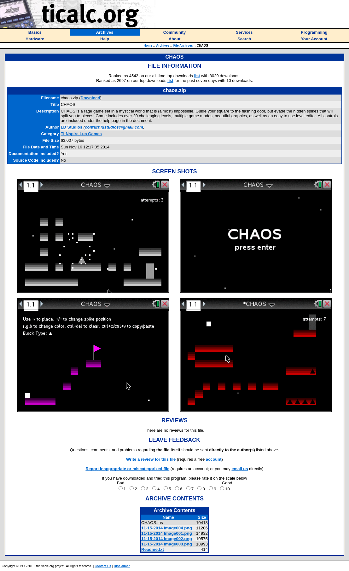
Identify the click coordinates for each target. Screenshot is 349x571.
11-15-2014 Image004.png (166, 528)
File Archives (183, 45)
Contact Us (103, 566)
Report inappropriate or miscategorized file (127, 468)
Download (90, 97)
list (197, 75)
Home (147, 45)
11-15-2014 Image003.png (166, 544)
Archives (162, 45)
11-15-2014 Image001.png (166, 533)
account (214, 459)
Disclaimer (122, 566)
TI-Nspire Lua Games (81, 133)
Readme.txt (152, 549)
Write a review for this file (151, 459)
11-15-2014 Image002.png (166, 538)
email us (239, 468)
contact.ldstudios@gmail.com (114, 127)
